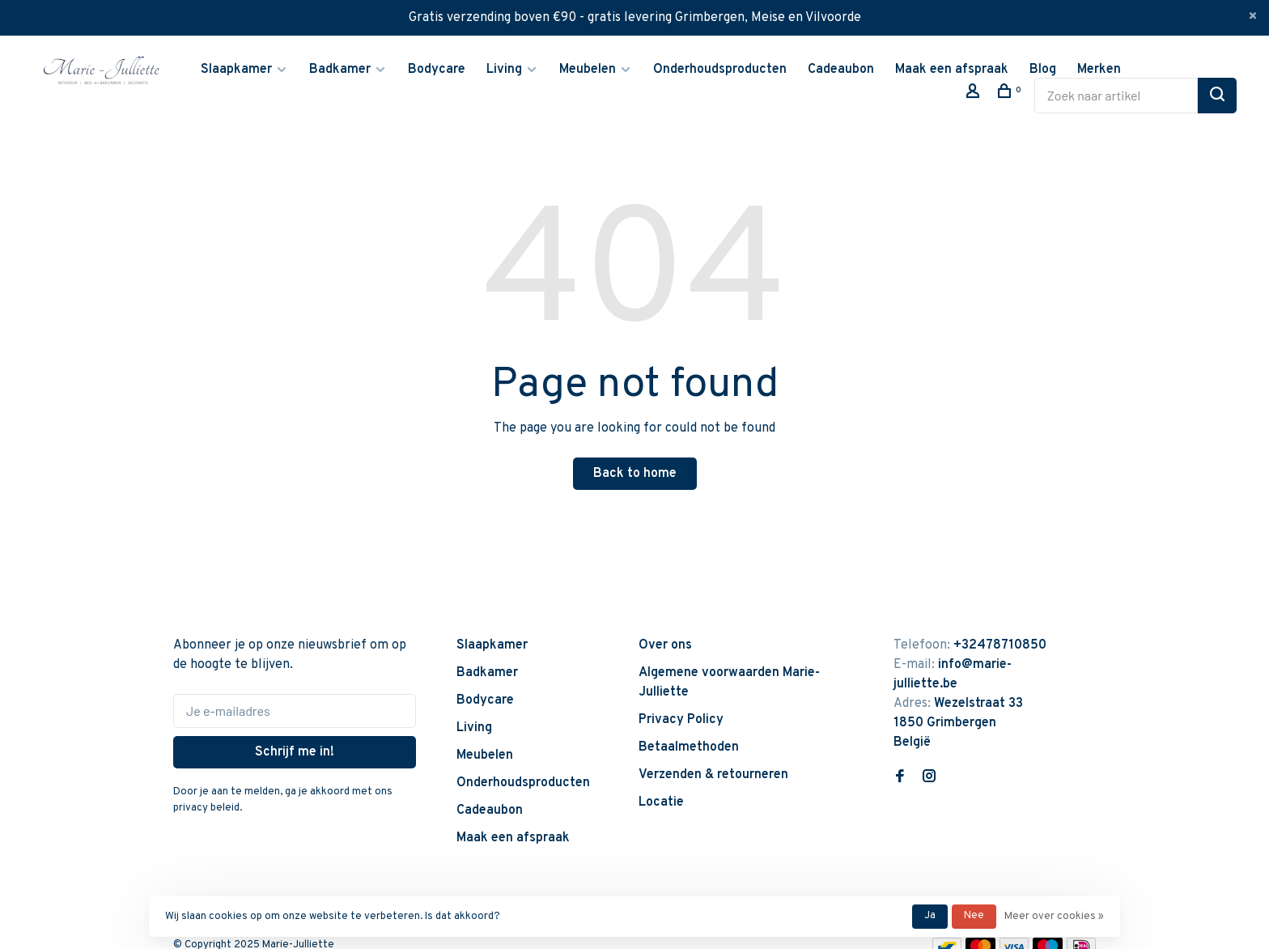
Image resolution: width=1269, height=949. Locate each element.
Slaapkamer (236, 70)
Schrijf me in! (294, 752)
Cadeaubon (841, 70)
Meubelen (587, 70)
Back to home (635, 474)
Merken (1099, 70)
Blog (1042, 70)
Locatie (661, 802)
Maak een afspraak (951, 70)
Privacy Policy (681, 720)
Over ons (665, 645)
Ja (930, 915)
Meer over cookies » (1054, 916)
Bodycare (436, 70)
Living (504, 70)
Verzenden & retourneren (713, 775)
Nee (974, 915)
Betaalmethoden (689, 747)
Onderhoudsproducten (720, 70)
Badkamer (340, 70)
